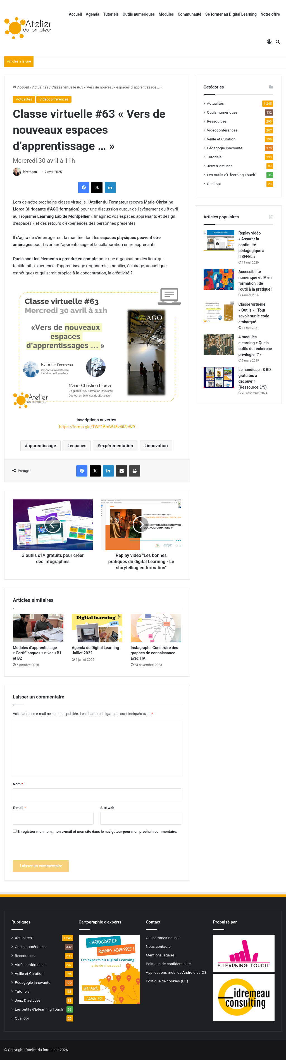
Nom (18, 784)
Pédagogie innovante (224, 148)
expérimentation (116, 445)
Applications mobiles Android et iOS (176, 972)
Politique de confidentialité (168, 963)
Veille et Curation (221, 139)
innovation (157, 445)
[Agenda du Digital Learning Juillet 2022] (97, 628)
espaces (78, 445)
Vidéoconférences (54, 99)
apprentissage (41, 445)
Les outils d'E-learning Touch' (231, 175)
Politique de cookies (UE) (167, 981)
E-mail (19, 808)
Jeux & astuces (220, 166)
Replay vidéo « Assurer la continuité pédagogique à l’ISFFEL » (251, 245)
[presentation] (55, 849)
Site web (107, 808)
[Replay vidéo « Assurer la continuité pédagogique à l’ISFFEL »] (219, 240)
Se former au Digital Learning (231, 14)
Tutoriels (111, 14)
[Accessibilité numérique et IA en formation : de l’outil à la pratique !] (219, 279)
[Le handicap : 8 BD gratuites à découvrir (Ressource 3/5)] (219, 377)
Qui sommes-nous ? (162, 937)
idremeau (30, 172)
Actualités (40, 87)
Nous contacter (159, 946)
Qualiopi (214, 183)
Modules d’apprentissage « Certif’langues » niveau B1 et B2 (37, 653)
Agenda (92, 14)
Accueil (75, 14)
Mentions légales (160, 955)
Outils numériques (139, 14)
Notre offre (270, 14)
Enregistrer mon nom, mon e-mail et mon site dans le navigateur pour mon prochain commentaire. (97, 831)
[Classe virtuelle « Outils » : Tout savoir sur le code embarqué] (219, 312)
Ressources (217, 121)
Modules (166, 14)
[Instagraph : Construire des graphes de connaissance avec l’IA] (156, 628)
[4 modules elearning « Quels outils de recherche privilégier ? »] (219, 344)
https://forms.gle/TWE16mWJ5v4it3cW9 (97, 426)
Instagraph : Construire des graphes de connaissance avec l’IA (154, 653)
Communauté (189, 14)
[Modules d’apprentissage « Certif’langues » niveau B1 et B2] (38, 628)
